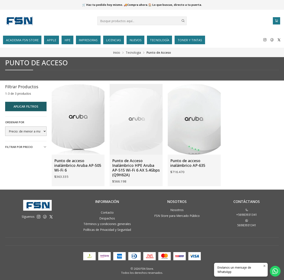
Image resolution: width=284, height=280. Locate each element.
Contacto (107, 212)
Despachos (107, 218)
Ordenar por (14, 122)
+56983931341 (246, 212)
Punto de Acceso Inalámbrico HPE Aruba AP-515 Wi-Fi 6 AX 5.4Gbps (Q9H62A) (136, 167)
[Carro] (276, 21)
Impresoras (88, 40)
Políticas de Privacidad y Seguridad (107, 230)
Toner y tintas (190, 40)
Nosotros (177, 210)
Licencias (113, 40)
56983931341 (246, 223)
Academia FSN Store (22, 40)
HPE (67, 40)
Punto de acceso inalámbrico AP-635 (187, 163)
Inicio (116, 52)
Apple (51, 40)
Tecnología (159, 40)
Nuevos (136, 40)
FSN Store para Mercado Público (177, 216)
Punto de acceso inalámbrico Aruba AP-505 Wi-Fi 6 (77, 165)
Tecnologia (133, 52)
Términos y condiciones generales (107, 224)
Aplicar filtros (26, 106)
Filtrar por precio (26, 147)
